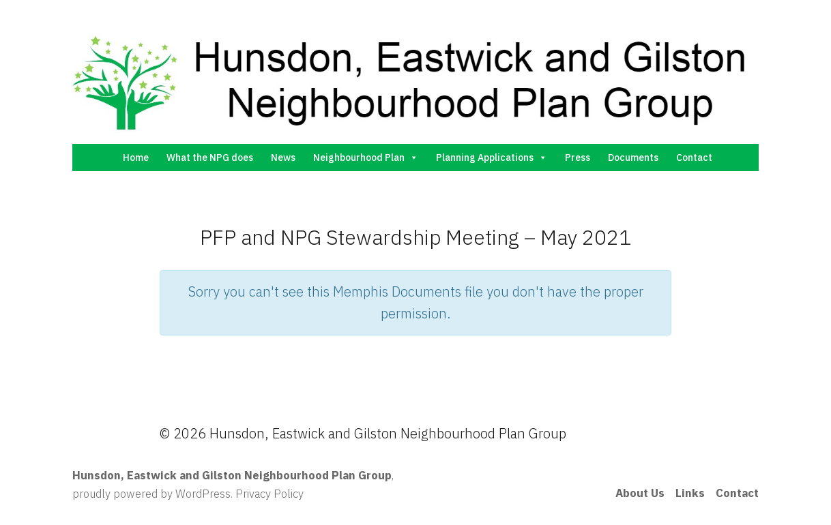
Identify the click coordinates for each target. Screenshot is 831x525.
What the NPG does (209, 157)
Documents (633, 157)
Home (136, 157)
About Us (640, 492)
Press (577, 157)
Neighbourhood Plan (365, 157)
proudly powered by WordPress (151, 493)
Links (690, 492)
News (283, 157)
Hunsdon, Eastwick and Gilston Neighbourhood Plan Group (232, 475)
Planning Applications (491, 157)
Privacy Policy (269, 493)
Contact (694, 157)
